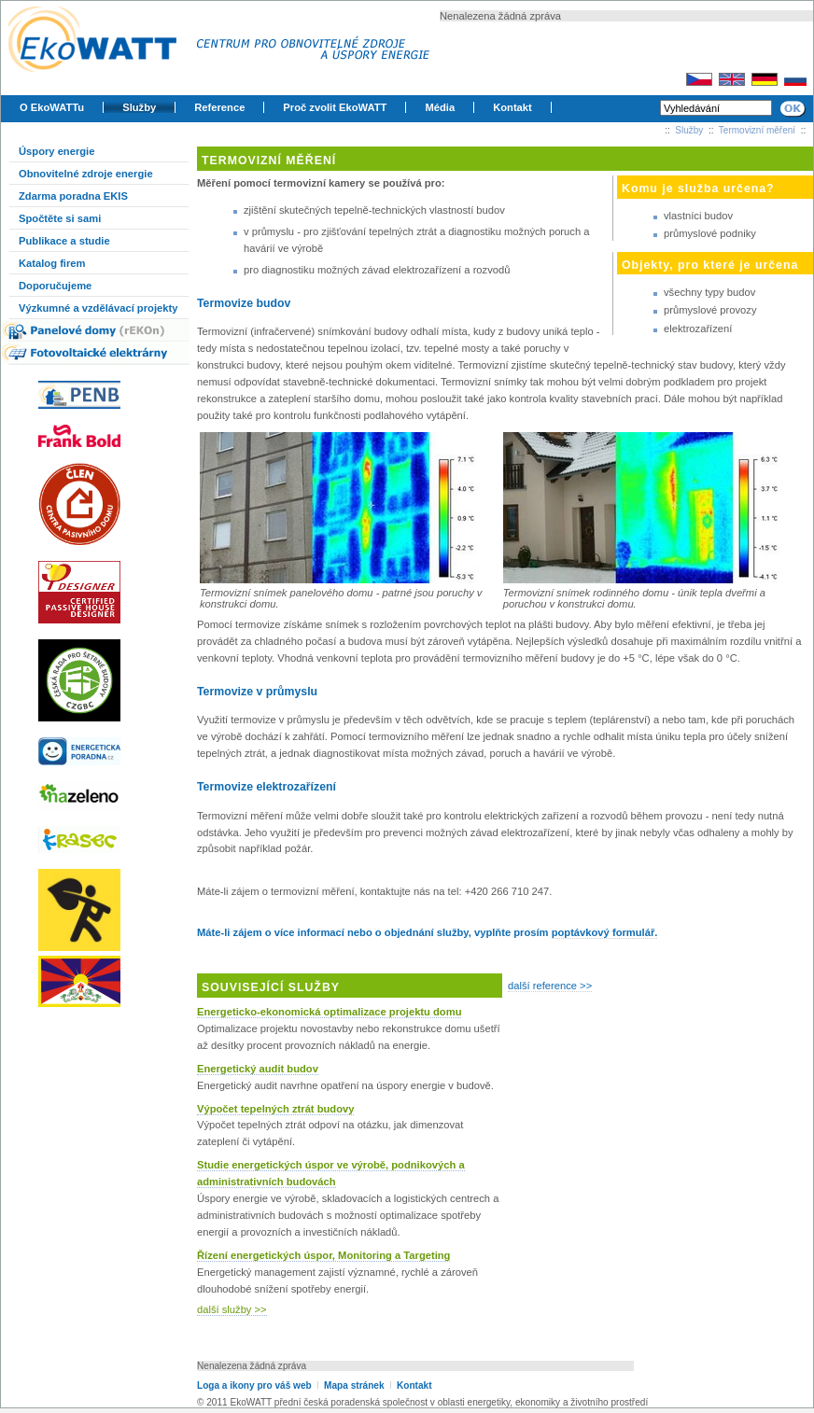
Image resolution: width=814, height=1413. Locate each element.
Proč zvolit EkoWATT (334, 107)
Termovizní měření (757, 130)
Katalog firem (52, 263)
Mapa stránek (354, 1385)
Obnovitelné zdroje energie (86, 173)
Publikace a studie (64, 240)
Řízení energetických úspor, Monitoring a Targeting (323, 1255)
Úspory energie (56, 151)
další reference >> (550, 985)
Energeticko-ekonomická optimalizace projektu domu (329, 1011)
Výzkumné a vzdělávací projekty (98, 308)
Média (440, 107)
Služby (139, 107)
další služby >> (232, 1309)
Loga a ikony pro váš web (254, 1385)
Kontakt (512, 107)
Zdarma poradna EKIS (73, 196)
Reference (219, 107)
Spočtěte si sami (60, 218)
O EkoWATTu (52, 107)
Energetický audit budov (257, 1068)
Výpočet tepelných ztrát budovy (275, 1108)
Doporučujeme (55, 285)
